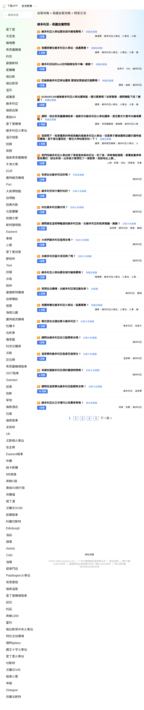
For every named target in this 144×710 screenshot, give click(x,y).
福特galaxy (13, 642)
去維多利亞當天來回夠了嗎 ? (66, 256)
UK (8, 434)
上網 (109, 163)
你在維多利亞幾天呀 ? (62, 207)
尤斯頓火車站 (15, 440)
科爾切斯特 (13, 521)
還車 (97, 52)
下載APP (10, 5)
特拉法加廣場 (15, 636)
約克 (9, 56)
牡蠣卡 (10, 326)
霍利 (9, 622)
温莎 (9, 90)
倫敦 (128, 85)
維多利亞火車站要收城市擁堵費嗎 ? (69, 31)
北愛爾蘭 (12, 211)
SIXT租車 (12, 373)
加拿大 (138, 325)
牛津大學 (12, 164)
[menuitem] (10, 4)
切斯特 (10, 663)
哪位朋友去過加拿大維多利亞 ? (67, 321)
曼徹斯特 (12, 63)
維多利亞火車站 (16, 130)
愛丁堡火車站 (15, 656)
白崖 (9, 413)
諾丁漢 (10, 501)
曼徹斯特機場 (15, 292)
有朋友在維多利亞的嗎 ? (62, 174)
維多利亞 (12, 103)
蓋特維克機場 (15, 177)
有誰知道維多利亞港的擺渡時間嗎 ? (70, 370)
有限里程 (12, 582)
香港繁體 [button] (30, 5)
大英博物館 (13, 191)
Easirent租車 (14, 454)
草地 (9, 400)
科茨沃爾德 (13, 346)
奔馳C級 (11, 481)
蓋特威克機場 (15, 319)
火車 (133, 36)
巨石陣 (10, 359)
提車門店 (12, 568)
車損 (9, 238)
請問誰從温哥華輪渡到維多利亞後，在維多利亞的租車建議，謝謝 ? (88, 223)
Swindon (11, 380)
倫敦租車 (12, 420)
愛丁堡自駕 (13, 252)
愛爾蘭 (10, 70)
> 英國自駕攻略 (60, 13)
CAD (9, 555)
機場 (139, 293)
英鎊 (9, 150)
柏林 (9, 285)
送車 (9, 386)
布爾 (9, 460)
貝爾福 (10, 494)
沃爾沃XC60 (14, 508)
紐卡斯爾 (12, 467)
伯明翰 (10, 198)
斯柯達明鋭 (13, 225)
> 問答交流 (78, 13)
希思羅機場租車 (16, 366)
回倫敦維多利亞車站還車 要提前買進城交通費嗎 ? (77, 80)
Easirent (11, 231)
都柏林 (10, 258)
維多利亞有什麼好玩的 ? (63, 190)
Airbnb (10, 548)
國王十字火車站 (16, 649)
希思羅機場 (13, 49)
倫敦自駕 (12, 110)
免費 (128, 407)
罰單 (116, 163)
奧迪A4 (11, 117)
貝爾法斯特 (13, 696)
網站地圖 (89, 554)
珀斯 (9, 393)
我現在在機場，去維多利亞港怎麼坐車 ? (69, 288)
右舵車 (10, 332)
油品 (9, 535)
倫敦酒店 (12, 407)
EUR (9, 171)
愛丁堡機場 (13, 123)
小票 (9, 245)
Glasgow (12, 690)
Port (8, 184)
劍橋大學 (12, 218)
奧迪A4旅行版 (15, 487)
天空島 (10, 36)
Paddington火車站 (18, 575)
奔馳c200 (12, 616)
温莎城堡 (12, 137)
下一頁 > (106, 418)
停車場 (131, 163)
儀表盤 (10, 339)
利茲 (9, 609)
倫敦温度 (12, 589)
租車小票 (12, 676)
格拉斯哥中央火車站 (19, 629)
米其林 (10, 427)
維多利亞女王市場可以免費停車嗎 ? (69, 402)
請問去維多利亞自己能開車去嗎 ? (69, 337)
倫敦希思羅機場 (16, 157)
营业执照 (113, 561)
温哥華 (113, 228)
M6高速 (11, 474)
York (9, 265)
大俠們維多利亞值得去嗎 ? (65, 239)
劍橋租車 (12, 514)
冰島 (9, 278)
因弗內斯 (12, 204)
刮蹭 (9, 144)
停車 (139, 163)
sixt (128, 68)
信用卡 (120, 68)
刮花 (9, 602)
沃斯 (9, 353)
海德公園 (12, 312)
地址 (123, 163)
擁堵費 (10, 43)
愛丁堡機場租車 (16, 595)
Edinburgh (13, 528)
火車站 (125, 36)
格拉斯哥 (12, 83)
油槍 (9, 562)
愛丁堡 (10, 29)
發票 (9, 305)
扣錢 (9, 272)
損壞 (9, 541)
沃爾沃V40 (13, 669)
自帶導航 (12, 299)
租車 (132, 228)
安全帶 (10, 447)
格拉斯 (10, 76)
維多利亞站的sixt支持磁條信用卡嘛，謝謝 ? (74, 64)
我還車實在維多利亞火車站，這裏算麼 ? (71, 47)
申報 (9, 683)
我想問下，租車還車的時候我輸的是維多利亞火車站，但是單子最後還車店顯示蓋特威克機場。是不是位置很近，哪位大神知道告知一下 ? (89, 137)
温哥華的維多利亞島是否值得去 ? (69, 353)
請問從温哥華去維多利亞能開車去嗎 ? (71, 386)
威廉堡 (10, 96)
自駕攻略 (43, 13)
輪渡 (139, 228)
